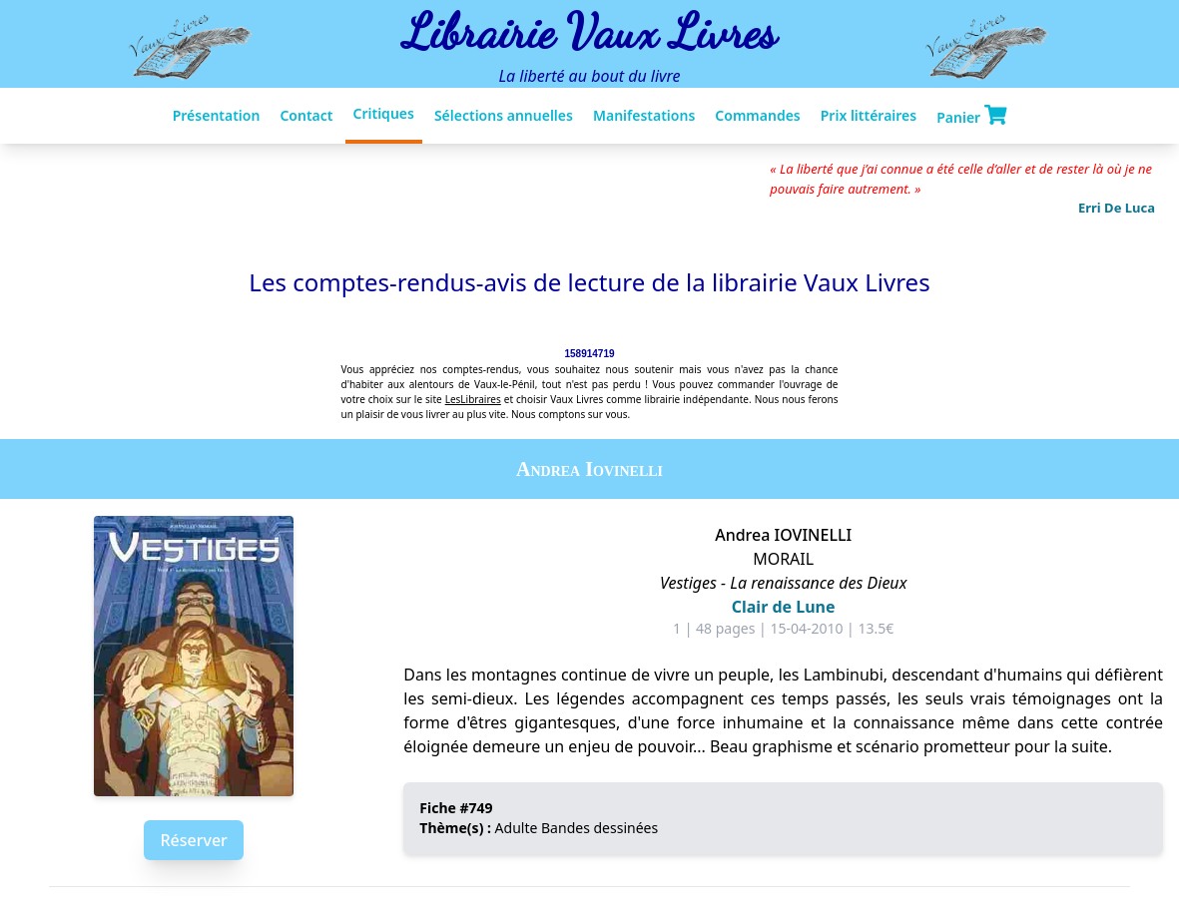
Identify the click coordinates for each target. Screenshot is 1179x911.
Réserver (193, 840)
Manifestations (644, 115)
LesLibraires (473, 399)
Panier (971, 116)
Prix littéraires (868, 115)
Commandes (757, 115)
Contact (306, 115)
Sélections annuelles (503, 115)
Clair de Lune (784, 607)
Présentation (217, 115)
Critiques (383, 113)
